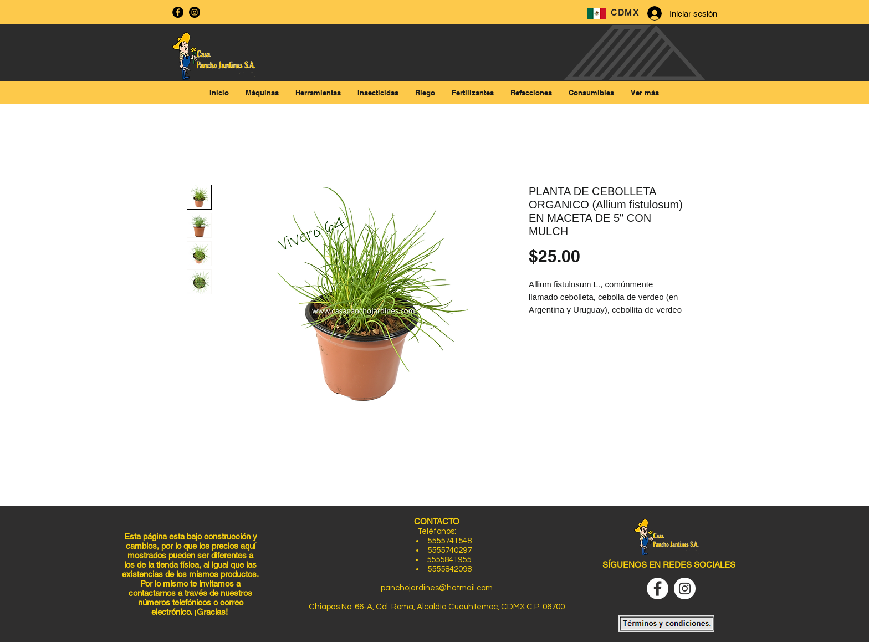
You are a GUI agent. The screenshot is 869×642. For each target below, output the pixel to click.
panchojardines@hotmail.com (437, 588)
